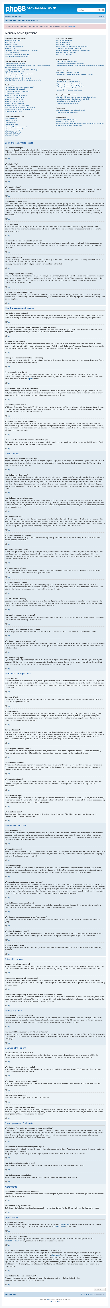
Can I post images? (11, 125)
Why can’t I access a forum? (14, 99)
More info (71, 27)
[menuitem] (18, 16)
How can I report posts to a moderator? (17, 105)
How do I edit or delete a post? (15, 89)
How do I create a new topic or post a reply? (19, 87)
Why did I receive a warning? (14, 103)
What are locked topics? (13, 133)
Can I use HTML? (11, 121)
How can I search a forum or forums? (68, 82)
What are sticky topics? (12, 131)
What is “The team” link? (64, 54)
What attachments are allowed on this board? (70, 110)
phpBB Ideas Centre (12, 1241)
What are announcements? (14, 129)
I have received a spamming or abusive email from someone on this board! (80, 65)
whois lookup (55, 1255)
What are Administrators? (64, 40)
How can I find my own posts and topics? (69, 90)
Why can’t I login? (11, 48)
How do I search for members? (66, 88)
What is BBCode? (11, 118)
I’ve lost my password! (12, 52)
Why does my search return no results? (69, 84)
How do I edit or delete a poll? (15, 97)
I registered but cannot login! (14, 46)
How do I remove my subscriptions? (67, 103)
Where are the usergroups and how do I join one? (72, 46)
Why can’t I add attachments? (14, 101)
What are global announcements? (16, 127)
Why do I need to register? (13, 40)
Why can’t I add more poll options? (16, 95)
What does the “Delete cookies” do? (16, 56)
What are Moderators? (63, 42)
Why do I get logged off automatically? (17, 54)
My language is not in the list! (14, 72)
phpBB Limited (64, 1224)
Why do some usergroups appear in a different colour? (73, 50)
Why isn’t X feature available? (65, 121)
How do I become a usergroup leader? (68, 48)
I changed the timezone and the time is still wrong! (21, 70)
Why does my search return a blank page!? (70, 86)
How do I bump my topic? (13, 111)
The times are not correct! (13, 68)
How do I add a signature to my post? (17, 91)
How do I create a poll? (12, 93)
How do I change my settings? (15, 63)
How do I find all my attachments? (67, 112)
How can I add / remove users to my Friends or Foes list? (74, 74)
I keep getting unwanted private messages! (70, 63)
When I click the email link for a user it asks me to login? (23, 80)
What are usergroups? (63, 44)
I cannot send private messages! (66, 61)
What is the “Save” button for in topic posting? (20, 107)
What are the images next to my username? (19, 74)
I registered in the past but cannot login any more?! (21, 50)
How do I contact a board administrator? (69, 125)
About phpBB (60, 1227)
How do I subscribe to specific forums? (68, 101)
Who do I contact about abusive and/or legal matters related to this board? (80, 123)
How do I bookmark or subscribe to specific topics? (72, 99)
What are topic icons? (12, 135)
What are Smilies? (11, 123)
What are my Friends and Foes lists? (68, 72)
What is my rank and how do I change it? (18, 78)
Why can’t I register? (11, 44)
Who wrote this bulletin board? (66, 119)
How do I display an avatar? (14, 76)
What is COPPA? (10, 42)
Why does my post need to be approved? (18, 109)
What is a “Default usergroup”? (66, 52)
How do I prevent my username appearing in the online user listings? (27, 65)
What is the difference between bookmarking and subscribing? (76, 97)
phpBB (30, 379)
